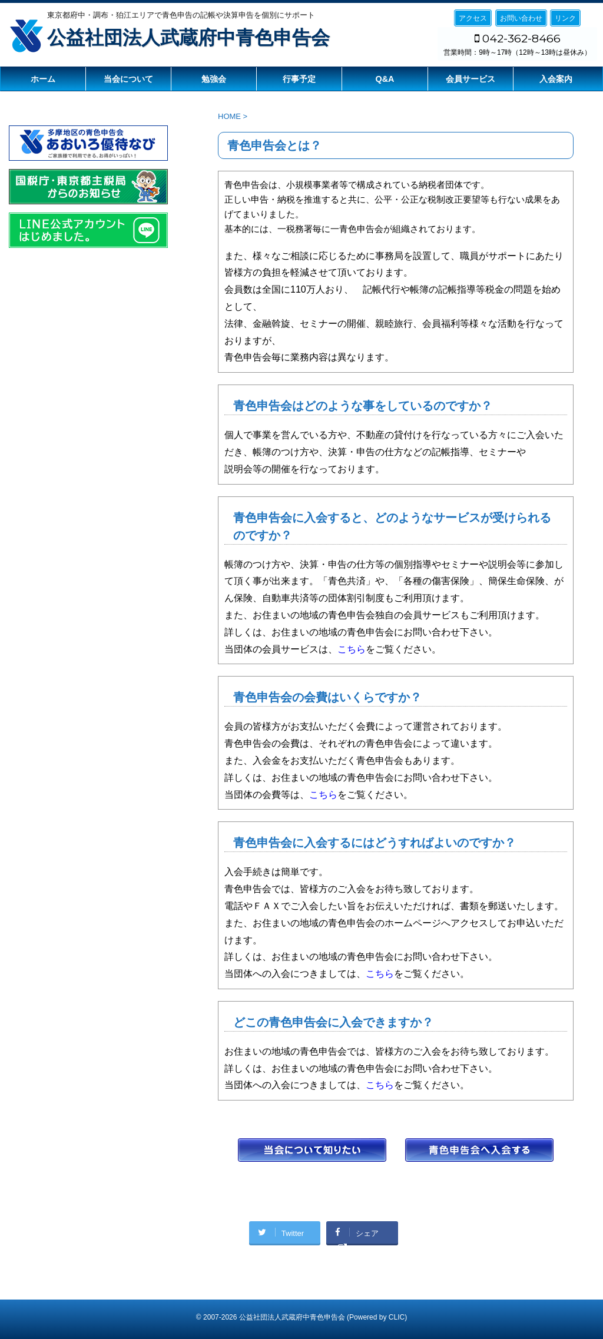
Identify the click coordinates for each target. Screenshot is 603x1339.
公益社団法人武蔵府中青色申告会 (188, 37)
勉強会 (213, 79)
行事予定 (299, 79)
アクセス (473, 18)
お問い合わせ (521, 18)
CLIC (397, 1317)
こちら (351, 649)
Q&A (385, 79)
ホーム (43, 79)
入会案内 (555, 79)
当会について (128, 79)
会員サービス (470, 79)
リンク (565, 18)
